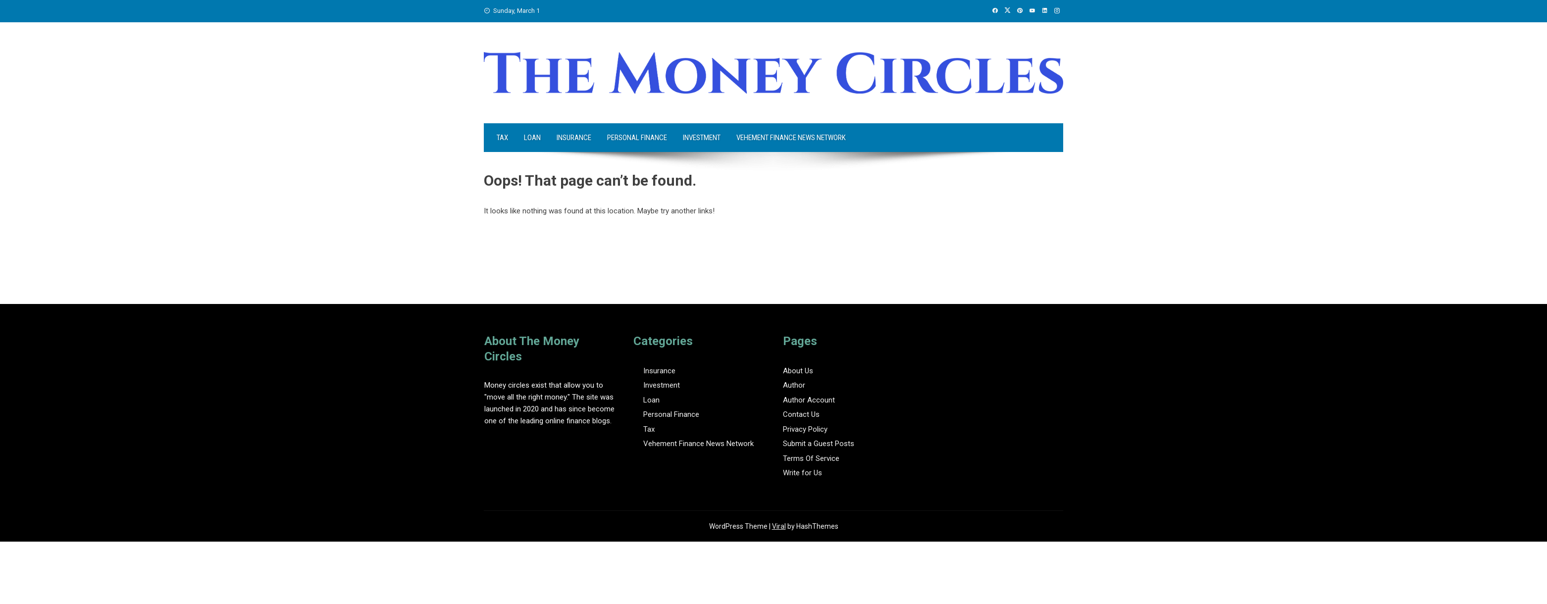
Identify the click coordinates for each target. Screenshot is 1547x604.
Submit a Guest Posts (818, 443)
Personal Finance (637, 137)
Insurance (574, 137)
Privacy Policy (805, 429)
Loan (532, 137)
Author (794, 385)
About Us (798, 370)
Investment (702, 137)
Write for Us (802, 472)
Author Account (809, 400)
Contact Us (801, 414)
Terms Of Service (811, 458)
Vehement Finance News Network (791, 137)
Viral (779, 526)
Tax (502, 137)
